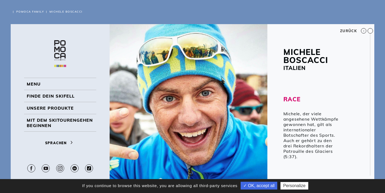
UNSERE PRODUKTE (50, 108)
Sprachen (60, 143)
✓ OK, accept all (259, 185)
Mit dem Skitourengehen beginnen (60, 122)
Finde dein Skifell (51, 96)
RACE (292, 99)
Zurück (353, 31)
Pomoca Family (30, 11)
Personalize (294, 185)
